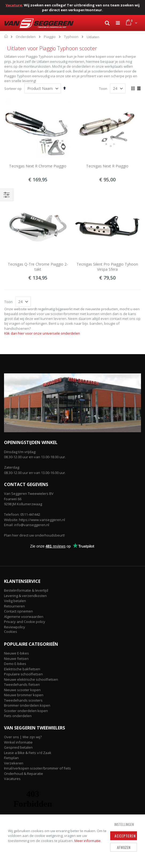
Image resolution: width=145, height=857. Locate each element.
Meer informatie (87, 840)
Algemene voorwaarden (23, 616)
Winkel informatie (18, 742)
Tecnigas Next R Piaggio (107, 166)
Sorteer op (13, 88)
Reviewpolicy (14, 627)
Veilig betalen (15, 600)
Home (6, 36)
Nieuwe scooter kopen (22, 689)
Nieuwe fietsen (16, 658)
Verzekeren (13, 763)
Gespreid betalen (18, 747)
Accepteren (125, 836)
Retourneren (14, 606)
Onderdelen (26, 37)
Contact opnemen (18, 611)
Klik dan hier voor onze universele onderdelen (42, 333)
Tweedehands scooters (23, 700)
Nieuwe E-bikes (16, 653)
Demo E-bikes (15, 663)
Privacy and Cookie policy (24, 621)
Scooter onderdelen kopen (26, 710)
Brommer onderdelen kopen (27, 705)
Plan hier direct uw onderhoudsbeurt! (34, 535)
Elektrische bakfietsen (22, 669)
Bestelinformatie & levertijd (26, 590)
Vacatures (12, 778)
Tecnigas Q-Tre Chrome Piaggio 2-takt (38, 267)
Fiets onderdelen (18, 715)
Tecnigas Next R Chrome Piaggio (37, 166)
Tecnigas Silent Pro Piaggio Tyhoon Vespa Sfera (107, 267)
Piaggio (50, 37)
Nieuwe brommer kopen (23, 695)
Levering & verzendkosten (25, 595)
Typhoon (71, 37)
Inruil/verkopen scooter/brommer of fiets (37, 768)
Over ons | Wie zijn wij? (23, 736)
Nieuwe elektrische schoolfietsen (31, 679)
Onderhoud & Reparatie (23, 773)
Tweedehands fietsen (22, 684)
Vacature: (14, 5)
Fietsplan (11, 757)
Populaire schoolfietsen (23, 674)
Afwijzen (123, 847)
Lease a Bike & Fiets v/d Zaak (27, 752)
